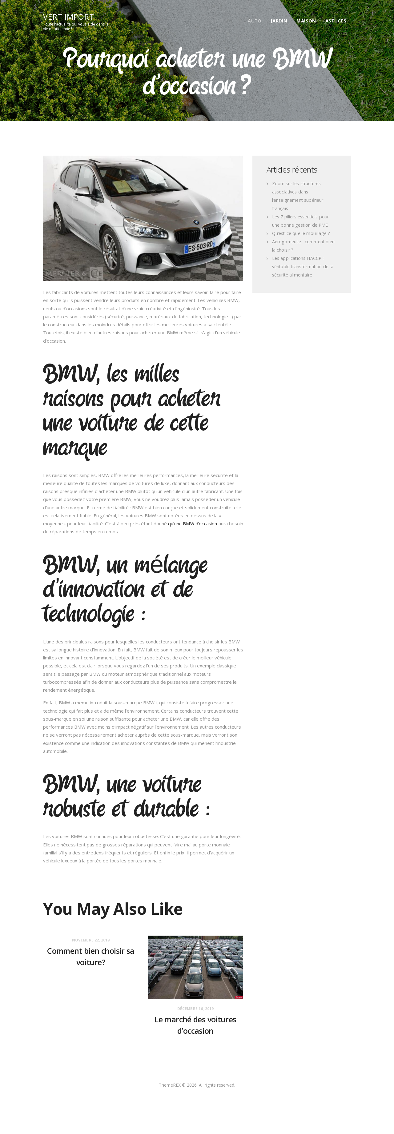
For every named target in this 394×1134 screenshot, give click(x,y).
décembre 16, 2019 (195, 1009)
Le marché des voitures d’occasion (195, 1027)
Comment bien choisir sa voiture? (91, 958)
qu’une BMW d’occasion (193, 524)
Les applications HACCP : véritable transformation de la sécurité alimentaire (303, 266)
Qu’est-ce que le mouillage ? (302, 233)
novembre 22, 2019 (90, 940)
